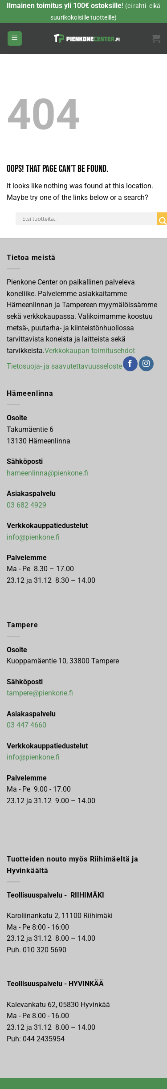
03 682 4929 (26, 505)
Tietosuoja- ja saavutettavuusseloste (64, 366)
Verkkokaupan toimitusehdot (90, 350)
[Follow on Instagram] (146, 363)
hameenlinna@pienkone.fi (47, 473)
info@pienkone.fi (33, 537)
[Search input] (88, 218)
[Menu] (15, 38)
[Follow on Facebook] (130, 363)
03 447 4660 (26, 725)
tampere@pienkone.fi (40, 693)
